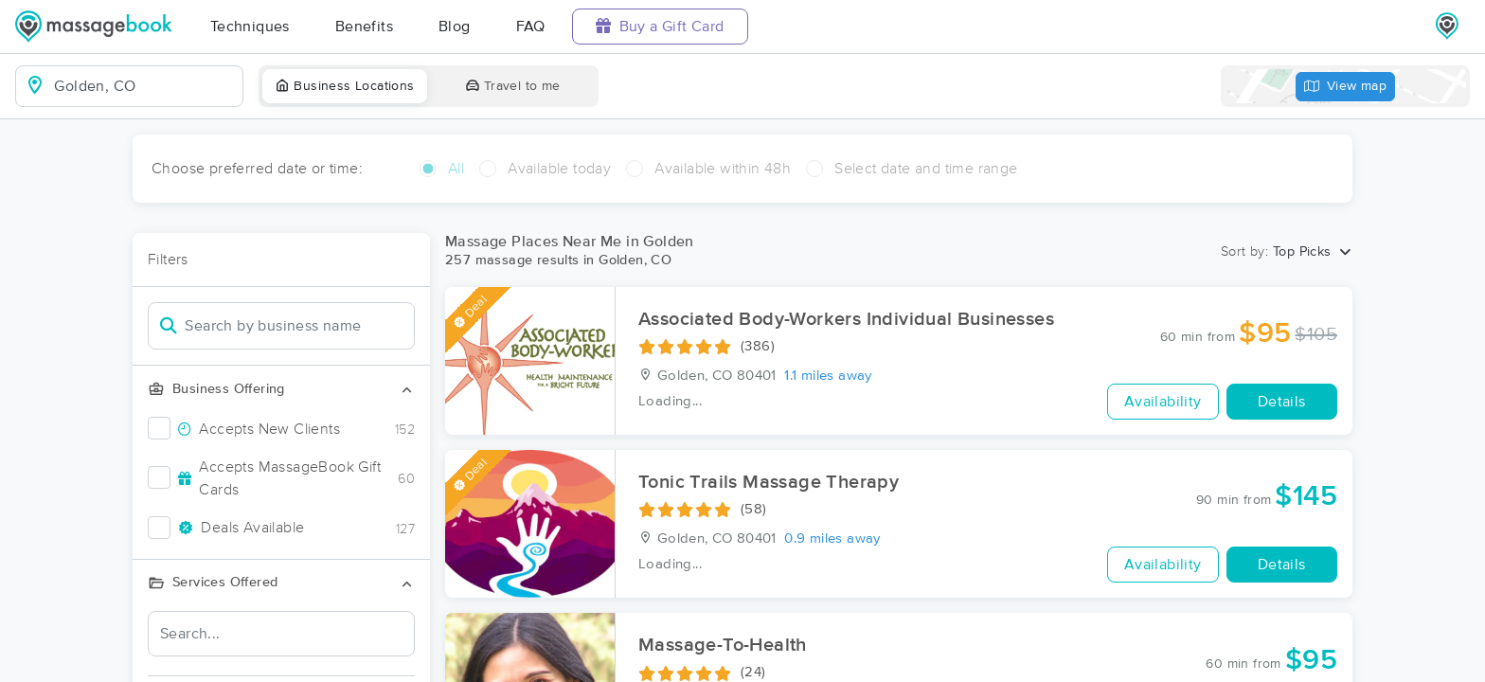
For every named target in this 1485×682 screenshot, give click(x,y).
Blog (454, 26)
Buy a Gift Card (660, 26)
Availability (1163, 401)
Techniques (250, 26)
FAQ (531, 26)
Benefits (364, 26)
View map (1345, 87)
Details (1282, 401)
